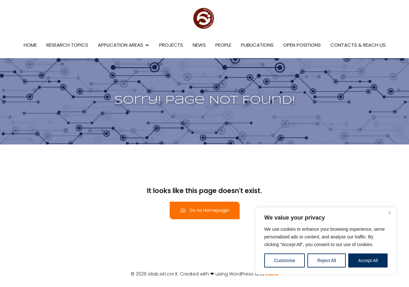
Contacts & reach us (358, 45)
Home (30, 45)
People (223, 45)
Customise (284, 260)
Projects (171, 45)
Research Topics (67, 45)
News (199, 45)
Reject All (326, 260)
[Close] (389, 212)
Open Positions (302, 45)
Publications (257, 45)
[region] (326, 240)
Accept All (368, 260)
